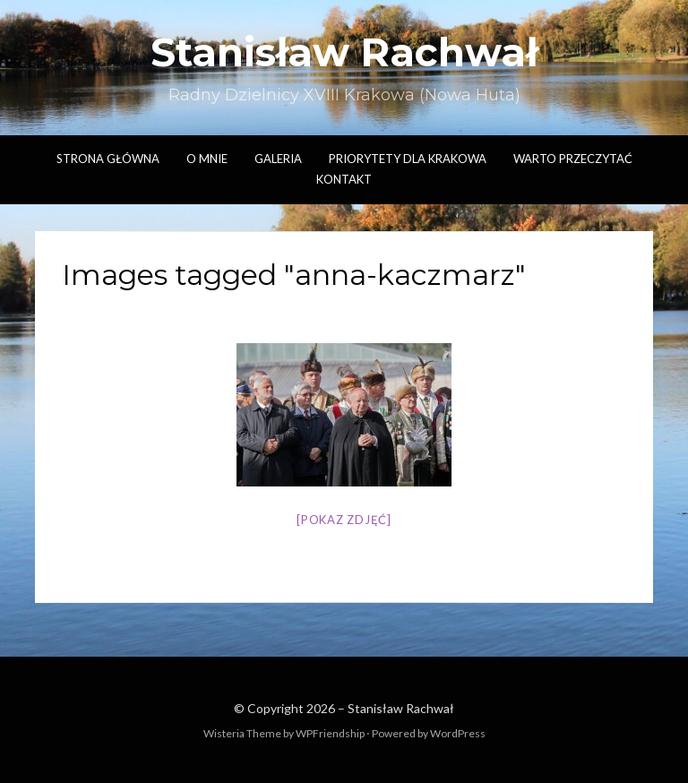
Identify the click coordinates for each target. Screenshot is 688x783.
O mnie (207, 158)
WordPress (458, 733)
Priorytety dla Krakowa (407, 158)
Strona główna (107, 158)
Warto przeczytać (572, 158)
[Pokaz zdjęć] (344, 519)
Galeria (278, 158)
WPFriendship (330, 733)
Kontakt (344, 179)
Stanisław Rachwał (344, 52)
